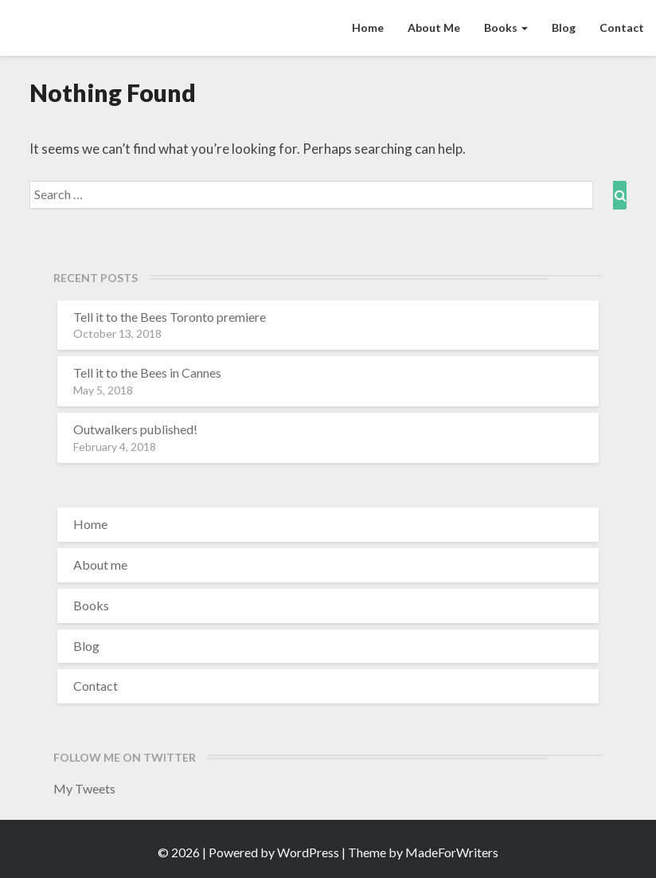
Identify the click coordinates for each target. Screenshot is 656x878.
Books (506, 27)
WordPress (308, 852)
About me (434, 27)
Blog (564, 27)
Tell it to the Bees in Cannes (147, 372)
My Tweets (84, 788)
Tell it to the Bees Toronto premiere (169, 316)
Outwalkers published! (135, 429)
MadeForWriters (451, 852)
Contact (621, 27)
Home (368, 27)
